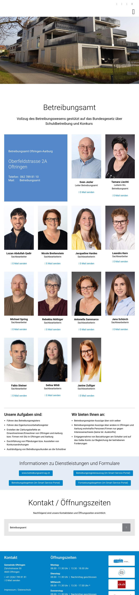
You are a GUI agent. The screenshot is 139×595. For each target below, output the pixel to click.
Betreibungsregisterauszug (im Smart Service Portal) (103, 473)
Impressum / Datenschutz (17, 589)
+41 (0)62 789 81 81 (15, 577)
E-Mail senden (86, 192)
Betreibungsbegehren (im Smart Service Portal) (36, 482)
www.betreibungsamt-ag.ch (36, 473)
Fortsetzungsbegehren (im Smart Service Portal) (103, 482)
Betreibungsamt (30, 180)
